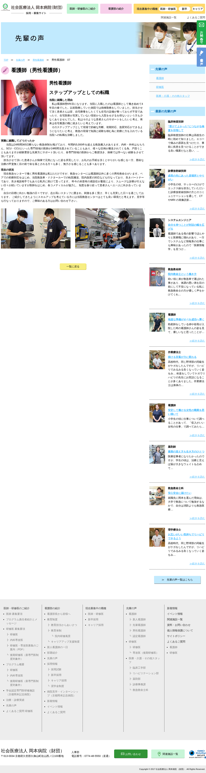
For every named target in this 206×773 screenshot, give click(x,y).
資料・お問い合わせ (178, 624)
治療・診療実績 (15, 699)
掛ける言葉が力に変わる (182, 357)
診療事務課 (139, 684)
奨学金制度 (57, 686)
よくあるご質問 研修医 (19, 711)
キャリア (197, 8)
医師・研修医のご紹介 (83, 8)
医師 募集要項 (14, 613)
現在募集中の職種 (95, 608)
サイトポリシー (176, 636)
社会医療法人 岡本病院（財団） (33, 750)
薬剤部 (136, 678)
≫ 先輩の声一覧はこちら (177, 579)
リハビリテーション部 (146, 673)
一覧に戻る (72, 266)
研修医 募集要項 (15, 628)
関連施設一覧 (168, 17)
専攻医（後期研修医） (146, 652)
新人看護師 (139, 619)
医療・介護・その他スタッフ (173, 95)
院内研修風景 (63, 636)
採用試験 (56, 669)
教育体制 (56, 630)
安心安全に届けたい (179, 493)
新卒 (184, 8)
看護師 (160, 78)
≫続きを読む (197, 159)
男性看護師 (38, 60)
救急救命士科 (140, 689)
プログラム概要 (15, 664)
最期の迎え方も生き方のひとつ (186, 451)
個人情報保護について (180, 630)
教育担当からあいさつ (64, 624)
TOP (6, 60)
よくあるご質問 (196, 17)
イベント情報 (55, 706)
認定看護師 (139, 636)
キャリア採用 (59, 680)
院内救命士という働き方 (182, 274)
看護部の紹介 (116, 8)
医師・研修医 (168, 8)
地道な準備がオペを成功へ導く (186, 319)
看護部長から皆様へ (59, 613)
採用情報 (52, 663)
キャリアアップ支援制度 (65, 641)
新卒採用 (56, 674)
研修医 (160, 86)
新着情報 (52, 701)
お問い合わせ (131, 754)
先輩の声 (20, 60)
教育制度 (52, 619)
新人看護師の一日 (57, 647)
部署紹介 (52, 652)
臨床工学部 (139, 667)
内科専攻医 (16, 639)
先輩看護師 (139, 624)
